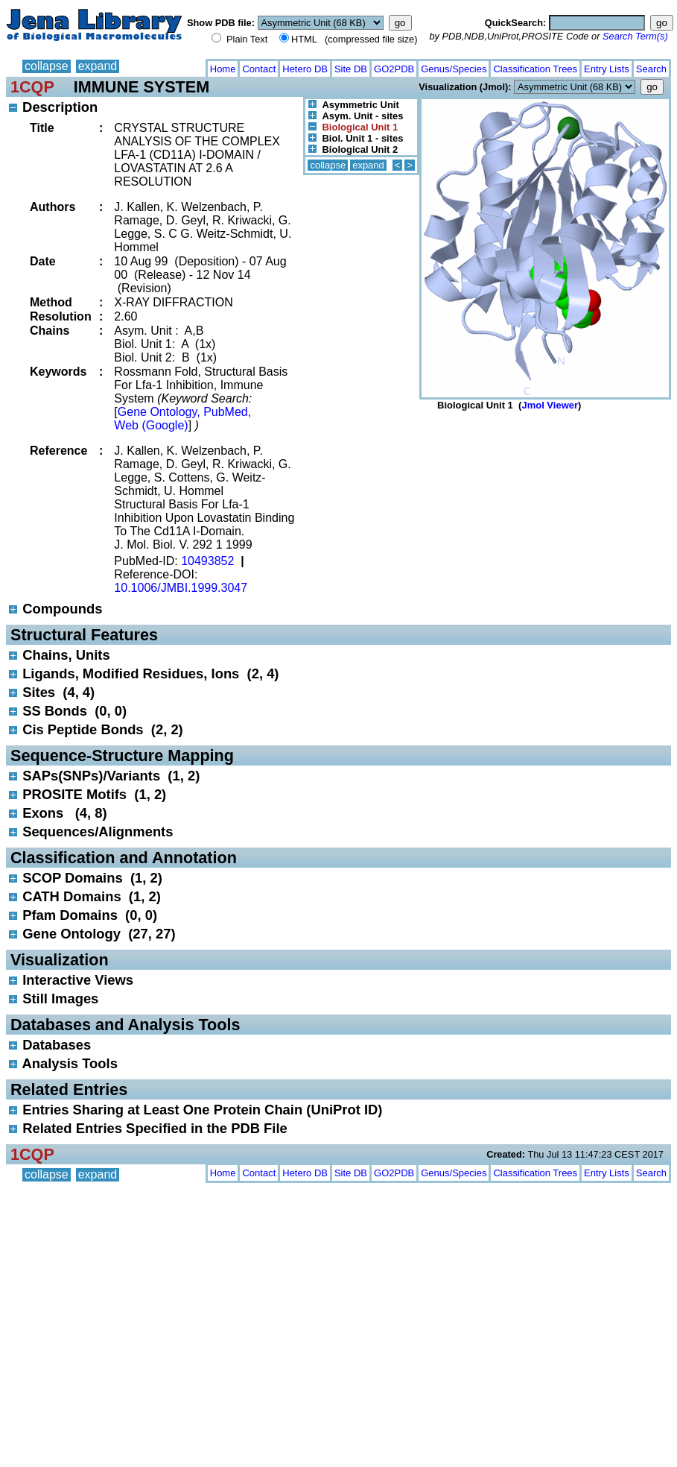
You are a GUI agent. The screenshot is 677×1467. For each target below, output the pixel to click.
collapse (47, 66)
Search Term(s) (635, 36)
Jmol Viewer (549, 405)
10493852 (207, 561)
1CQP (32, 87)
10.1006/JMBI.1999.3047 (180, 587)
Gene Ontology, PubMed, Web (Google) (182, 419)
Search (651, 69)
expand (98, 66)
